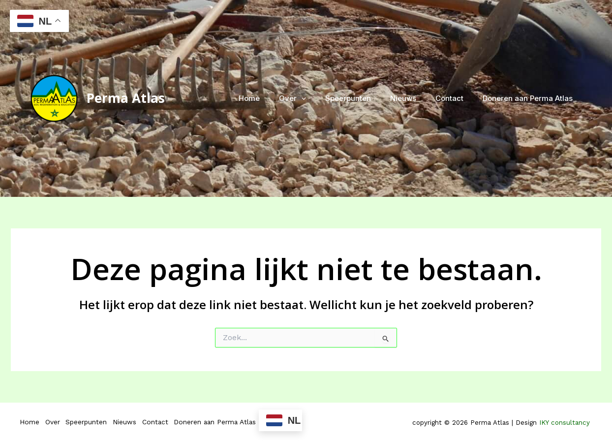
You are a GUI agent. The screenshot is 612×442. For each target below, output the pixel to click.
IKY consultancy (565, 422)
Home (273, 98)
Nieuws (414, 98)
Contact (456, 98)
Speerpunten (364, 98)
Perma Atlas (126, 98)
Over (312, 98)
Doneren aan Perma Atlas (530, 98)
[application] (321, 98)
